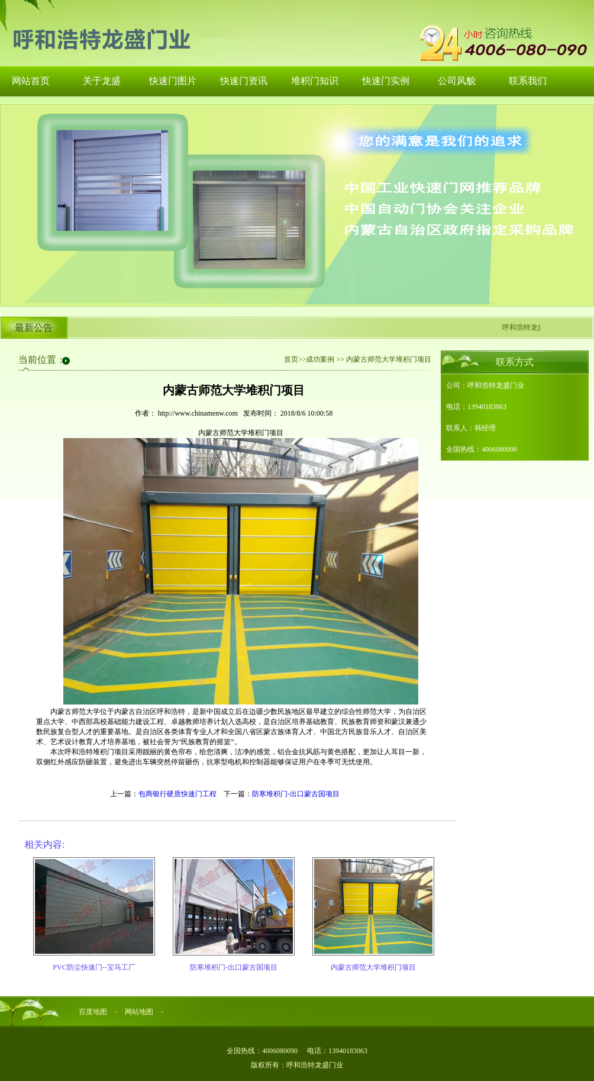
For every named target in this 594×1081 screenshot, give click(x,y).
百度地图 (93, 1012)
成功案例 (320, 359)
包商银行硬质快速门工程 (177, 794)
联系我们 (528, 81)
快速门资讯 (243, 81)
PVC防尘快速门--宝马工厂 (94, 967)
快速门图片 (172, 81)
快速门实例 (385, 81)
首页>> (295, 359)
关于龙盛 (102, 81)
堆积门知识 (314, 81)
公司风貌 (457, 81)
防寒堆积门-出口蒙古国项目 (296, 794)
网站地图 (139, 1012)
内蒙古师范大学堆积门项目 (373, 967)
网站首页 (31, 81)
